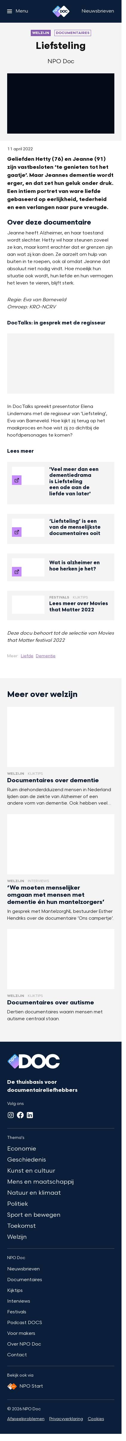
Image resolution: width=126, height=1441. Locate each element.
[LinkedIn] (29, 1115)
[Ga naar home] (61, 11)
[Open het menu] (18, 11)
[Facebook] (20, 1115)
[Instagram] (10, 1115)
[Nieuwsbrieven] (97, 11)
